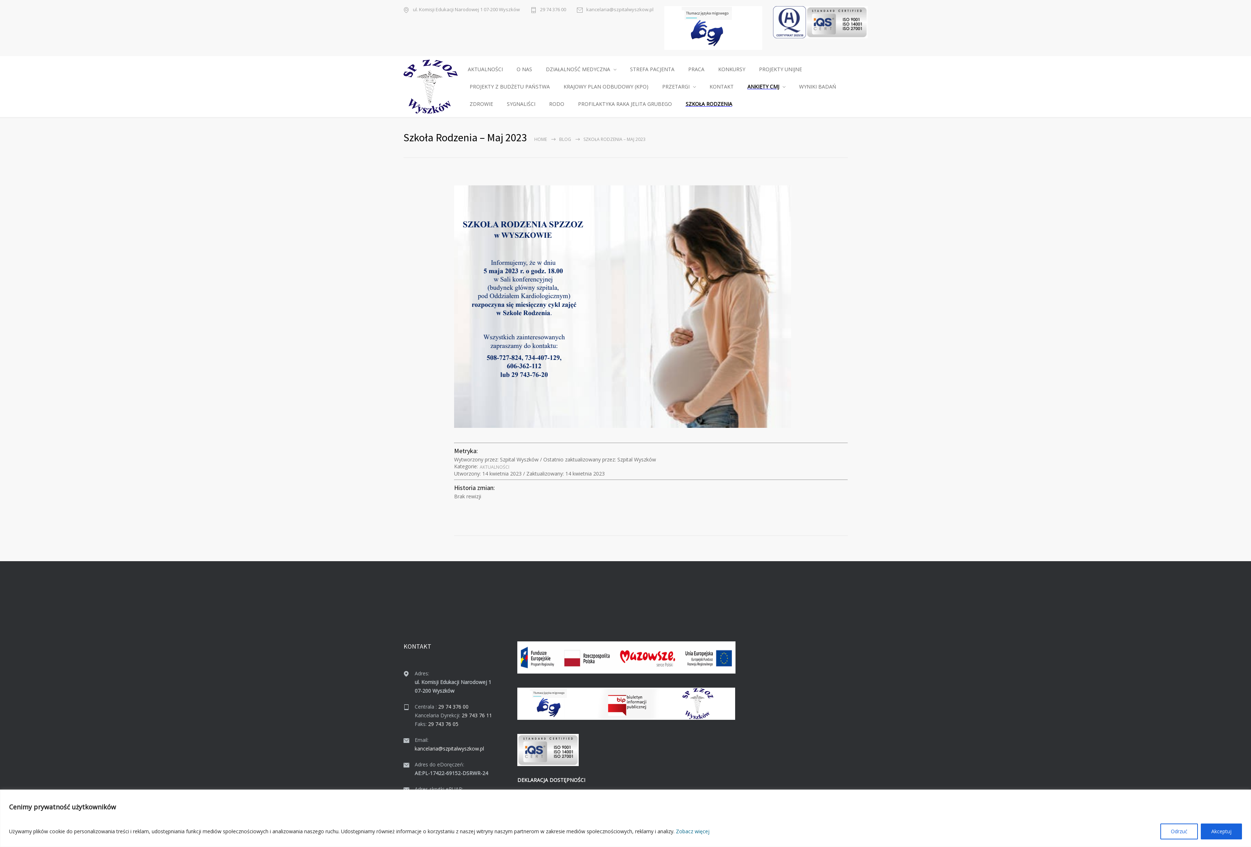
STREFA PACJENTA (652, 69)
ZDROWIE (481, 103)
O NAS (524, 69)
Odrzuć (1179, 831)
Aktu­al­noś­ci (494, 467)
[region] (625, 818)
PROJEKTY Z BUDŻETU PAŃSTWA (510, 86)
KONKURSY (731, 69)
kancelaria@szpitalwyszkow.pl (619, 9)
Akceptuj (1221, 831)
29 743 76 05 (443, 724)
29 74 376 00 (553, 9)
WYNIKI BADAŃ (817, 86)
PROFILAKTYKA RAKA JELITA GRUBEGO (625, 103)
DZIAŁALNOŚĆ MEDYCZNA (578, 69)
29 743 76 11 (477, 715)
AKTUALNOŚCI (485, 69)
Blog (565, 139)
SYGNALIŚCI (521, 103)
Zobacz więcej (692, 831)
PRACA (696, 69)
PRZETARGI (676, 86)
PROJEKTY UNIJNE (780, 69)
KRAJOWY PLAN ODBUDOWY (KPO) (606, 86)
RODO (556, 103)
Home (540, 139)
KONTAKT (721, 86)
